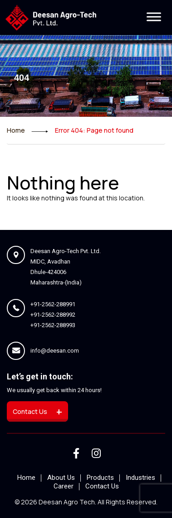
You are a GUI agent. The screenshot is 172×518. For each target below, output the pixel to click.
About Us (61, 477)
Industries (140, 477)
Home (16, 130)
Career (64, 486)
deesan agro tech (67, 502)
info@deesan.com (54, 350)
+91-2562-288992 (52, 314)
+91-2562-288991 (52, 304)
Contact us (37, 411)
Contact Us (102, 486)
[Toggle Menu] (154, 17)
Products (100, 477)
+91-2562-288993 (52, 325)
